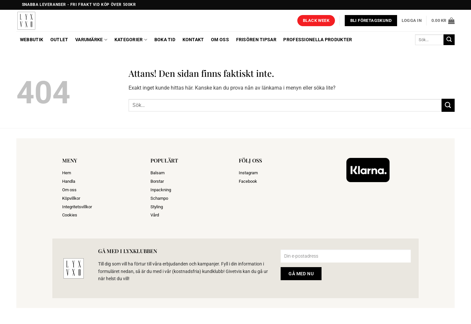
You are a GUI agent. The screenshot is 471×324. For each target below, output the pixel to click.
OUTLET (59, 40)
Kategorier (130, 40)
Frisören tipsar (256, 40)
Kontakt (193, 40)
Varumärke (91, 40)
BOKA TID (164, 40)
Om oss (220, 40)
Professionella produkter (317, 40)
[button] (412, 20)
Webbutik (31, 40)
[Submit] (449, 39)
